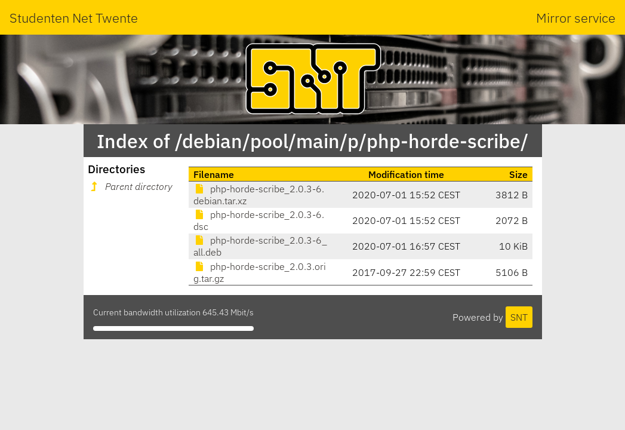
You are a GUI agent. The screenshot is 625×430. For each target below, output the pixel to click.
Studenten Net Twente (74, 17)
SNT (519, 317)
